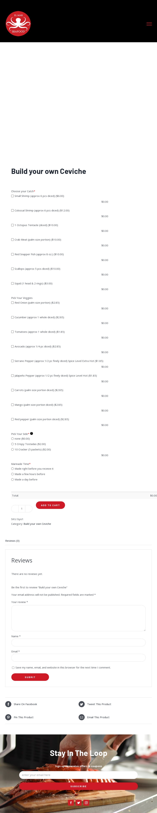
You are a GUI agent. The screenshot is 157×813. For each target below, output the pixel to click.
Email (15, 651)
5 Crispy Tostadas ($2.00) (28, 444)
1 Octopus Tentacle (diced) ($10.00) (34, 225)
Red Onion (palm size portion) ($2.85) (35, 302)
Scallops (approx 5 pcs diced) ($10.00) (35, 268)
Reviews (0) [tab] (12, 540)
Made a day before (24, 479)
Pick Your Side (22, 434)
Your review (19, 602)
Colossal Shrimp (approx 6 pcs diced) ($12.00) (40, 210)
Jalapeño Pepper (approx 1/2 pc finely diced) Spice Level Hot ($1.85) (54, 375)
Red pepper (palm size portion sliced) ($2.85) (40, 419)
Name (16, 636)
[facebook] (71, 803)
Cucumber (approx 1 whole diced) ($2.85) (37, 317)
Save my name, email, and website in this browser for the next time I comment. (63, 667)
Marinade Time (20, 464)
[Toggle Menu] (149, 23)
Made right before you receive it (32, 468)
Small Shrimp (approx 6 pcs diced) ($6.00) (37, 196)
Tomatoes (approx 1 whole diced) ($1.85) (38, 331)
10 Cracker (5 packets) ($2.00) (31, 449)
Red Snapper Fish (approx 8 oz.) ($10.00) (37, 254)
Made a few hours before (28, 474)
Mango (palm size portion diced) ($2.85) (36, 404)
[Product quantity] (21, 508)
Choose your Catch (23, 191)
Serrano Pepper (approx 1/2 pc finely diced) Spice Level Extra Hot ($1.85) (57, 361)
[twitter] (79, 803)
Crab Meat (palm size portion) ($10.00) (36, 239)
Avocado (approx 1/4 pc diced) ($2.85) (36, 346)
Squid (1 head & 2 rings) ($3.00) (31, 283)
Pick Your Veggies (22, 298)
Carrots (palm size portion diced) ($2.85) (37, 390)
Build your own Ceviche (37, 523)
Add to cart (50, 505)
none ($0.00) (20, 438)
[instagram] (86, 803)
